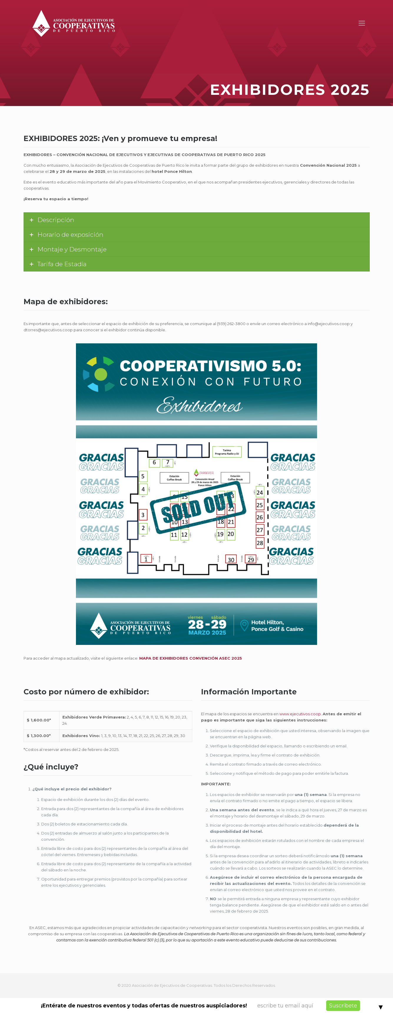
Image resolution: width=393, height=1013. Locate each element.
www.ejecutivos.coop (300, 713)
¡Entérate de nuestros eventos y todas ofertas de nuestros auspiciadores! (144, 1005)
